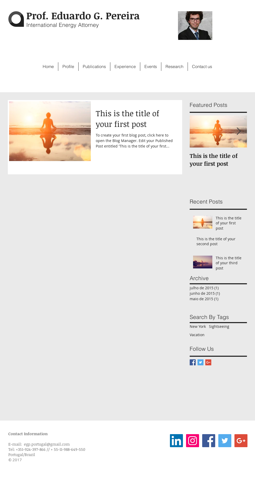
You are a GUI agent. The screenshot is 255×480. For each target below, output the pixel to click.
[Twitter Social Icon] (224, 440)
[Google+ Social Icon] (240, 440)
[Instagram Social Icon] (192, 440)
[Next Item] (238, 132)
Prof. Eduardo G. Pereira (83, 15)
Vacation (197, 334)
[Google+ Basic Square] (208, 362)
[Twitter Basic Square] (200, 362)
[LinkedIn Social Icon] (176, 440)
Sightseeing (219, 326)
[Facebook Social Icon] (208, 440)
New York (198, 326)
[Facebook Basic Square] (193, 362)
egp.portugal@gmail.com (47, 444)
